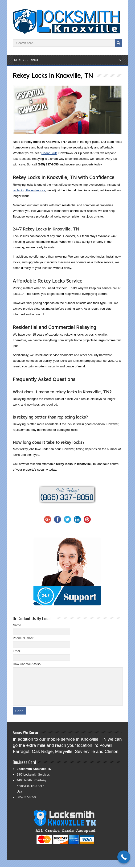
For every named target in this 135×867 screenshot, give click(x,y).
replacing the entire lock (29, 190)
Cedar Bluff (49, 153)
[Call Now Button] (123, 857)
